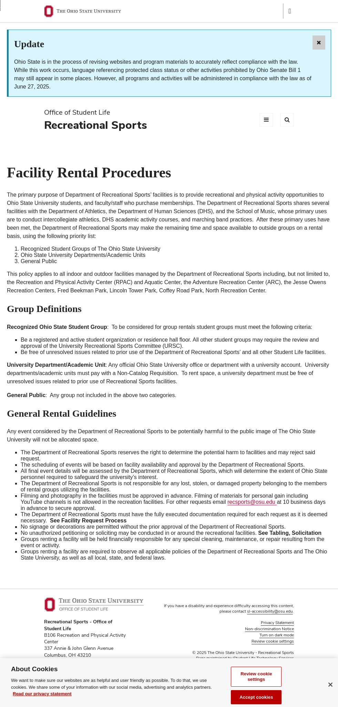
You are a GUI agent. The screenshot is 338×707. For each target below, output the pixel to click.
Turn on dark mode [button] (276, 635)
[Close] (330, 688)
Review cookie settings (256, 680)
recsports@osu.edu (252, 502)
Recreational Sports (95, 125)
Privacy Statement (277, 622)
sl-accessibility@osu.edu (270, 611)
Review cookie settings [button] (273, 641)
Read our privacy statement (42, 697)
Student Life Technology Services (263, 658)
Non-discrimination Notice (269, 629)
